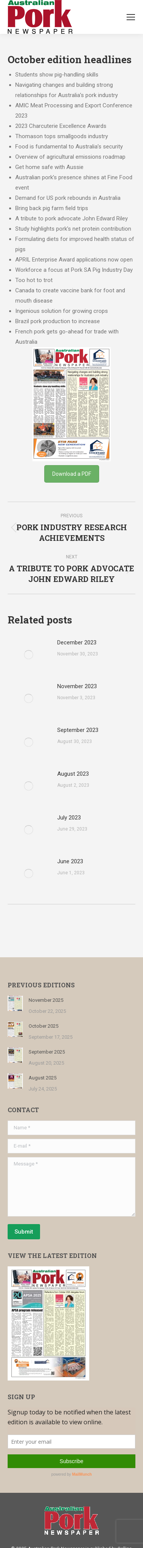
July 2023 (69, 817)
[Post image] (29, 654)
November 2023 (77, 686)
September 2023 (77, 730)
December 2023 (76, 642)
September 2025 (47, 1052)
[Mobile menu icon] (130, 17)
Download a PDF (71, 474)
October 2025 (43, 1026)
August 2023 (73, 773)
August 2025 (42, 1078)
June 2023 (70, 861)
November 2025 (46, 1000)
